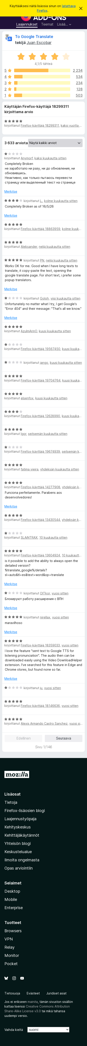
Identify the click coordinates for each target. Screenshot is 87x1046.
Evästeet (33, 993)
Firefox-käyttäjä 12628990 (40, 416)
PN (42, 260)
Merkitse (10, 191)
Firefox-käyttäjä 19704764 (41, 380)
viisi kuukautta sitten (65, 298)
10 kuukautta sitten (53, 537)
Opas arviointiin (18, 868)
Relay (9, 947)
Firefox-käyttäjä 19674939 (40, 451)
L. (41, 201)
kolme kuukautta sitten (61, 201)
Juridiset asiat (56, 993)
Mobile (10, 899)
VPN (8, 939)
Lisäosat (12, 794)
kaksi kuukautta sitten (50, 158)
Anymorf (27, 158)
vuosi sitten (60, 593)
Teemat (47, 24)
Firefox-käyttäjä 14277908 (40, 487)
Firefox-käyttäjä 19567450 (40, 349)
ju (41, 688)
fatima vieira (29, 469)
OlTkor (45, 593)
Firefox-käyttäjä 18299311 (40, 125)
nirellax (45, 617)
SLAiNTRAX (29, 537)
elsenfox (27, 398)
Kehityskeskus (17, 827)
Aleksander (29, 246)
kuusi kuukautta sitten (55, 331)
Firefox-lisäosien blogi (24, 810)
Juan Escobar (38, 42)
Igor (23, 434)
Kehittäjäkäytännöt (21, 835)
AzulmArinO (29, 331)
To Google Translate (34, 36)
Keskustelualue (18, 851)
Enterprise (13, 907)
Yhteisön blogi (17, 843)
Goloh (44, 298)
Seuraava (63, 738)
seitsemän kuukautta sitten (47, 434)
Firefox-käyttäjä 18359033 (40, 645)
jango (44, 362)
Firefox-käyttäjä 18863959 (40, 229)
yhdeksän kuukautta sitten (59, 469)
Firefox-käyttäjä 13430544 (40, 520)
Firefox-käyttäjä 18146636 (40, 706)
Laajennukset (27, 24)
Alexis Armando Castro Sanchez (44, 723)
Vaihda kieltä (13, 1030)
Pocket (11, 963)
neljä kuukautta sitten (54, 246)
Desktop (12, 891)
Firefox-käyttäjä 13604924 (40, 555)
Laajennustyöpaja (20, 818)
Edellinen (23, 738)
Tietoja (10, 802)
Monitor (11, 955)
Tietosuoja (12, 993)
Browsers (13, 930)
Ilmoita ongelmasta (21, 860)
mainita (33, 1002)
